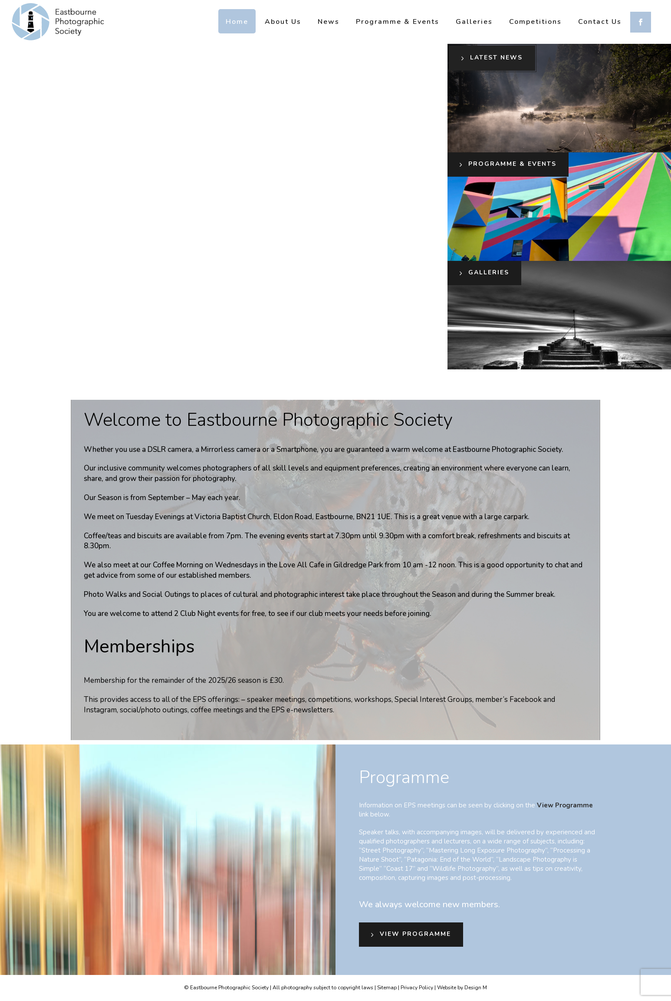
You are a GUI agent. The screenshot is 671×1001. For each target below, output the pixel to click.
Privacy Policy (417, 987)
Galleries (474, 21)
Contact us (600, 21)
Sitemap (387, 987)
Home (237, 21)
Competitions (535, 21)
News (328, 21)
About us (283, 21)
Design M (475, 987)
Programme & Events (397, 21)
